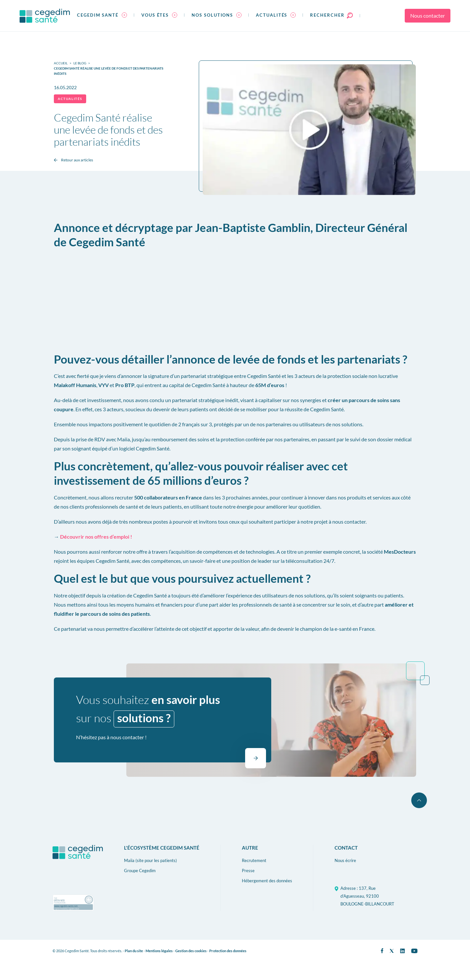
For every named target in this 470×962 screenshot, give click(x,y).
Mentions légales (159, 951)
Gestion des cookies (191, 951)
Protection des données (227, 951)
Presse (248, 870)
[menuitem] (102, 15)
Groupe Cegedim (140, 870)
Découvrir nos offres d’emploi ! (96, 536)
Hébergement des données (267, 880)
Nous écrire (345, 860)
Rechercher (331, 15)
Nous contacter (427, 15)
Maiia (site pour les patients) (150, 860)
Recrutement (254, 860)
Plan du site (134, 951)
